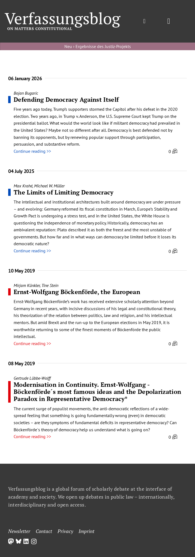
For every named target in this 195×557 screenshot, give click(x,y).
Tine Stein (49, 285)
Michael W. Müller (49, 185)
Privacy (65, 531)
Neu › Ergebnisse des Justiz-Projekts (97, 46)
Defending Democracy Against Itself (66, 99)
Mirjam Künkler (27, 285)
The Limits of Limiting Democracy (64, 192)
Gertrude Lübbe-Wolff (32, 378)
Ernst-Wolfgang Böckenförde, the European (77, 292)
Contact (44, 531)
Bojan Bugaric (26, 93)
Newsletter (19, 531)
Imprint (86, 531)
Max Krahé (23, 185)
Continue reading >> (32, 151)
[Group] (63, 14)
